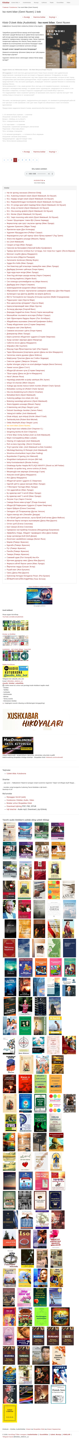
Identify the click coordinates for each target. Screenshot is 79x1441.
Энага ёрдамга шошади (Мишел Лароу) (24, 404)
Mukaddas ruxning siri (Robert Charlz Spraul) (25, 389)
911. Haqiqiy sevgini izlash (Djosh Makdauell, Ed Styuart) (30, 199)
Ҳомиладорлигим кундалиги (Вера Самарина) (26, 288)
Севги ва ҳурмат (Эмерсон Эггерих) (22, 361)
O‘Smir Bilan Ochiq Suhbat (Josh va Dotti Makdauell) (28, 435)
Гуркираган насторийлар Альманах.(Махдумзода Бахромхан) (33, 530)
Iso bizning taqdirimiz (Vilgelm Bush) (22, 279)
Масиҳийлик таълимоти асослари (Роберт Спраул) (28, 315)
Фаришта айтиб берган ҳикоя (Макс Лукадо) (26, 564)
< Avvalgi (26, 17)
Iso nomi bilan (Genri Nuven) (18, 426)
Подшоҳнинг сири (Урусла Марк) (21, 300)
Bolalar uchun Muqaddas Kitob (19, 803)
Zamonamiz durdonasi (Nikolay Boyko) (22, 260)
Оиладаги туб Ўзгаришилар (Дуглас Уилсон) (26, 511)
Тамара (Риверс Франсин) (18, 554)
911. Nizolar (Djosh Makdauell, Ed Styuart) (24, 214)
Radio (51, 2)
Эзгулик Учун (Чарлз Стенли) (19, 499)
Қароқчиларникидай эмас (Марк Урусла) (24, 306)
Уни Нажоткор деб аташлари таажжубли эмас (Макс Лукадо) (33, 266)
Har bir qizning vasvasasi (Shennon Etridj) (24, 193)
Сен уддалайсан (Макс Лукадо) (20, 490)
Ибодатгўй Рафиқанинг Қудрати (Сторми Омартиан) (29, 505)
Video (68, 2)
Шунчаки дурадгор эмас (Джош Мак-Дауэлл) (26, 560)
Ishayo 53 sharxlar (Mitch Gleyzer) (21, 383)
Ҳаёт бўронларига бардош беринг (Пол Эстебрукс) (28, 318)
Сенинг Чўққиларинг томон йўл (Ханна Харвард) (28, 220)
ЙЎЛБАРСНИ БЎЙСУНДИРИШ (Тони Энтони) (26, 579)
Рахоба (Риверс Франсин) (18, 551)
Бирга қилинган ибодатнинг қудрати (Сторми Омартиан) (31, 337)
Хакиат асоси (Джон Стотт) (18, 367)
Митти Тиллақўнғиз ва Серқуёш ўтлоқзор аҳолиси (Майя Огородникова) (38, 297)
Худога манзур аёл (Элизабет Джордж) (23, 515)
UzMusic (44, 2)
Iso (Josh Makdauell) (15, 242)
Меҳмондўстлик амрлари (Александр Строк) (26, 472)
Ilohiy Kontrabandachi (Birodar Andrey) (22, 462)
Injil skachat (11, 809)
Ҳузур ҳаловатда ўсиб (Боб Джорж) (22, 536)
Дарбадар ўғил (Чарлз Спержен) (21, 285)
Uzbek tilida (15, 2)
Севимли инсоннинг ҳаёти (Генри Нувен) (24, 331)
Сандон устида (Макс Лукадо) (19, 245)
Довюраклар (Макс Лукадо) (18, 334)
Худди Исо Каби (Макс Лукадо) (20, 263)
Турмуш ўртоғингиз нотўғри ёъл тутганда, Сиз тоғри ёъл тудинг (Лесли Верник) (41, 251)
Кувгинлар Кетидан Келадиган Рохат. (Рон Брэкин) (28, 576)
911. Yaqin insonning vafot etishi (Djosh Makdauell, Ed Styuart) (32, 217)
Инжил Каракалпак (54, 1429)
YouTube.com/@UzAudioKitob (12, 617)
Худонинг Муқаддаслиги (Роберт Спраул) (24, 233)
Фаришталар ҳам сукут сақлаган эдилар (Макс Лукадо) (30, 223)
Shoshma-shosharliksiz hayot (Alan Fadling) (25, 453)
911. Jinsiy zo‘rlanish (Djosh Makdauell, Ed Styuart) (28, 208)
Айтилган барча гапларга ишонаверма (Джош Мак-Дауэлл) (32, 521)
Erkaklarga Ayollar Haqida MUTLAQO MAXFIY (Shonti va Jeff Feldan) (35, 466)
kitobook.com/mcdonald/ (54, 757)
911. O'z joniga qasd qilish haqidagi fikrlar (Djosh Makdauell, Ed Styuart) (36, 205)
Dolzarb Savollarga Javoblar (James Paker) (24, 410)
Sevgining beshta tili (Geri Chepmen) (22, 432)
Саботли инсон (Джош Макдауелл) (21, 343)
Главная (5, 7)
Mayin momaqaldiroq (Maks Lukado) (22, 438)
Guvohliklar (60, 2)
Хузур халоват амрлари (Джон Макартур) (24, 340)
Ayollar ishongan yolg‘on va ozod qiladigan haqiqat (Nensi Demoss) (34, 364)
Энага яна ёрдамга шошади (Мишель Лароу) (26, 239)
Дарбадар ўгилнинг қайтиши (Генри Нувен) (25, 269)
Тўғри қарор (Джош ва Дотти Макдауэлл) (24, 373)
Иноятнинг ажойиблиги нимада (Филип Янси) (26, 539)
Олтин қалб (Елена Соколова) (20, 524)
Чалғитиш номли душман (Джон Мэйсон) (24, 355)
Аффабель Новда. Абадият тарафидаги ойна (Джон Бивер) (32, 533)
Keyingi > (53, 17)
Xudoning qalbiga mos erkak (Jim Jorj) (22, 398)
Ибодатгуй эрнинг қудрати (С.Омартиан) (24, 481)
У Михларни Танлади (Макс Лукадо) (22, 487)
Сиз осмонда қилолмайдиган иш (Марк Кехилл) (27, 282)
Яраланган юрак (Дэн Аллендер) (21, 229)
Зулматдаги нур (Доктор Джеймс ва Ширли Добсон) (29, 294)
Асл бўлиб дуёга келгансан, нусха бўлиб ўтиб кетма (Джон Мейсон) (36, 518)
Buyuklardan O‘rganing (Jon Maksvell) (22, 456)
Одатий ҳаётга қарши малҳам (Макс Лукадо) (26, 484)
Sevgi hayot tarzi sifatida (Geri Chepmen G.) (25, 429)
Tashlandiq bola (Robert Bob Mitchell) (22, 419)
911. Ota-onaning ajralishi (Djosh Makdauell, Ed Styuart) (30, 211)
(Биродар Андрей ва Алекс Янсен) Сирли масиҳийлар (30, 312)
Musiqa (36, 2)
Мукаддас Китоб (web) (16, 797)
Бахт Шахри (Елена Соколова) (20, 527)
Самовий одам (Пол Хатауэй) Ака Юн (23, 557)
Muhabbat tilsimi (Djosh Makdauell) (21, 395)
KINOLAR (66, 1434)
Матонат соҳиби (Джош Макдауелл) (22, 254)
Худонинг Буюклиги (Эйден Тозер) (21, 226)
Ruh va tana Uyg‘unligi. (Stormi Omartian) (24, 444)
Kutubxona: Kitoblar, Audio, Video (20, 800)
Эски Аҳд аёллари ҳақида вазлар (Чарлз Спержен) (29, 275)
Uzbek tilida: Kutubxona (16, 774)
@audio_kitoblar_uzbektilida (12, 683)
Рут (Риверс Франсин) (16, 548)
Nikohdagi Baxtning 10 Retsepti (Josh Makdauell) (27, 450)
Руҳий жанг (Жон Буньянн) (18, 570)
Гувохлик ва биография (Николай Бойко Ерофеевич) (29, 248)
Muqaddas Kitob (39, 1429)
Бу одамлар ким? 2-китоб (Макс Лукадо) (24, 493)
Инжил (28, 1429)
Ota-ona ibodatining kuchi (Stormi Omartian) (25, 392)
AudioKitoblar (32, 1434)
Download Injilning (14, 806)
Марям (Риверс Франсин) (17, 542)
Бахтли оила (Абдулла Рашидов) (21, 257)
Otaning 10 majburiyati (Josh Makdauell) (23, 441)
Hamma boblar (39, 17)
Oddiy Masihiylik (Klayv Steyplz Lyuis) (22, 423)
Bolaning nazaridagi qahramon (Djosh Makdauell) (27, 401)
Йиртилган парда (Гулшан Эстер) (21, 567)
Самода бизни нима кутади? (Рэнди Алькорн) (26, 502)
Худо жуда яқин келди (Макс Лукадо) (22, 272)
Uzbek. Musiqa (55, 1434)
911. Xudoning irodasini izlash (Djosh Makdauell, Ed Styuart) (31, 196)
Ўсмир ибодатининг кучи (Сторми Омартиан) (26, 324)
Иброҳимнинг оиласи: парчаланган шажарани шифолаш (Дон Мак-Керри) (38, 291)
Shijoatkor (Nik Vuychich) (17, 346)
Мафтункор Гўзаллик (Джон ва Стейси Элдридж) (28, 358)
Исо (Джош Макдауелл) (17, 478)
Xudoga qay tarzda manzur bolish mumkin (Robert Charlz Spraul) (33, 386)
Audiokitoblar (27, 2)
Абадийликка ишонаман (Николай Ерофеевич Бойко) (29, 321)
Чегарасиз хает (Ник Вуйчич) (19, 328)
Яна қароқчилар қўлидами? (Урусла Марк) (25, 303)
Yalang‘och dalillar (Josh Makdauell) (21, 413)
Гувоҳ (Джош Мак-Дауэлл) (18, 573)
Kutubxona (13, 7)
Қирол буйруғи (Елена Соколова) (21, 508)
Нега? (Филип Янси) (15, 377)
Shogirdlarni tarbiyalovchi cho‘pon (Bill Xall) (24, 459)
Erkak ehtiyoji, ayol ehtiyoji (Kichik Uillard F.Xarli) (26, 416)
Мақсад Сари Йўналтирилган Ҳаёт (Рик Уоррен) (27, 349)
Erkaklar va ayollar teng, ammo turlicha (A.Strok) (26, 469)
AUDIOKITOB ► (39, 180)
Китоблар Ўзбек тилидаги (17, 1434)
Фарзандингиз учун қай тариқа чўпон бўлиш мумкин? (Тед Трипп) (35, 236)
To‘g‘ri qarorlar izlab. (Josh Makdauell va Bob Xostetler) (29, 447)
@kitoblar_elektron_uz (15, 681)
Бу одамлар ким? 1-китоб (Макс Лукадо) (24, 496)
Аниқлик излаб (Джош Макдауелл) (21, 475)
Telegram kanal (7, 1437)
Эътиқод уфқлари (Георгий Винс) (21, 309)
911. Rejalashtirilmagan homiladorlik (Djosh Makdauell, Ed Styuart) (34, 202)
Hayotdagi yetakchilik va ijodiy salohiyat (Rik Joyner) (28, 380)
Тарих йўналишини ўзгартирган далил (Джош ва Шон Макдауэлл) (35, 352)
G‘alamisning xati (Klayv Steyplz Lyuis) (22, 407)
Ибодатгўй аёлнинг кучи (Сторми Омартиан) (26, 370)
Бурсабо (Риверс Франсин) (18, 545)
